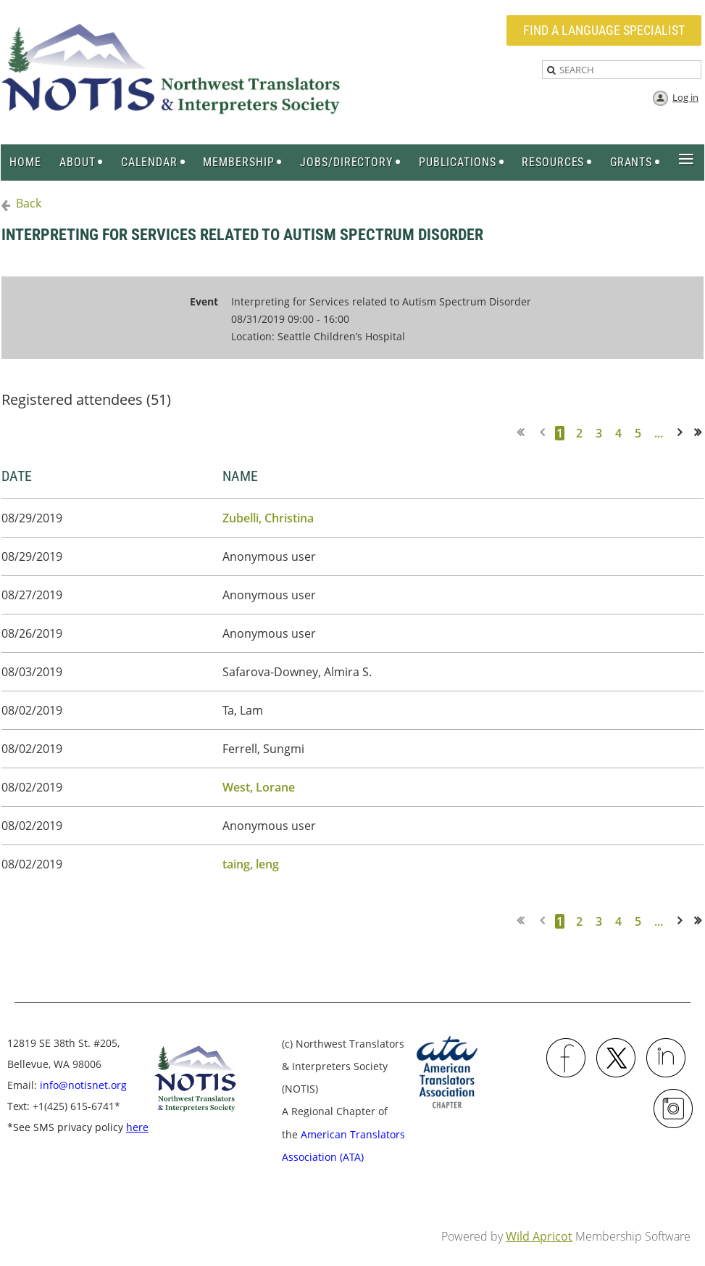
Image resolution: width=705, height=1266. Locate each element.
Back (28, 203)
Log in (685, 97)
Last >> (702, 432)
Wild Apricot (539, 1236)
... (658, 433)
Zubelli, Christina (268, 518)
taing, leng (250, 864)
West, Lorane (258, 787)
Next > (682, 432)
